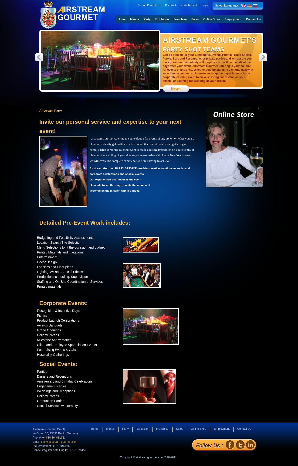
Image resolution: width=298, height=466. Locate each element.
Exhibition (162, 19)
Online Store (211, 19)
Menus (134, 19)
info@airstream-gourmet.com (59, 441)
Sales (195, 19)
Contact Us (253, 19)
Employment (233, 19)
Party (147, 19)
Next (263, 57)
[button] (148, 5)
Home (121, 19)
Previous (39, 57)
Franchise (180, 19)
